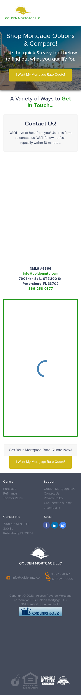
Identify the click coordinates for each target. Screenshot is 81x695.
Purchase (9, 489)
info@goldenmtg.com (40, 273)
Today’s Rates (13, 498)
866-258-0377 (40, 288)
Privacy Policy (53, 498)
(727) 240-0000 (59, 579)
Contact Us (51, 493)
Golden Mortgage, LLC (59, 489)
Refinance (10, 493)
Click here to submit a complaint (57, 505)
